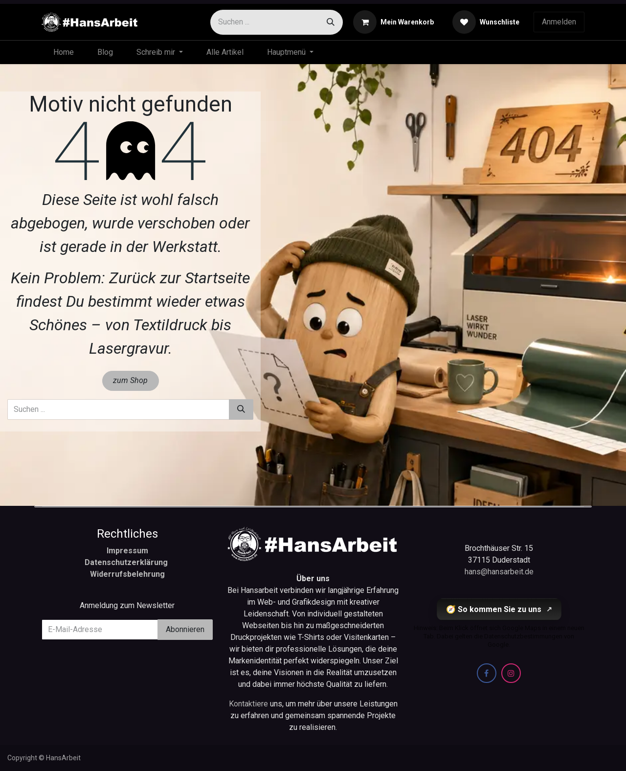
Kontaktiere (249, 703)
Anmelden (559, 21)
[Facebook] (486, 673)
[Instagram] (511, 673)
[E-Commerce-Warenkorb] (393, 22)
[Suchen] (330, 22)
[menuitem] (64, 52)
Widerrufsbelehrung (127, 574)
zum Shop (130, 380)
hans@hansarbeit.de (499, 571)
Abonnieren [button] (185, 629)
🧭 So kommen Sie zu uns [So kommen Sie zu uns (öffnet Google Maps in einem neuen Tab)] (499, 609)
